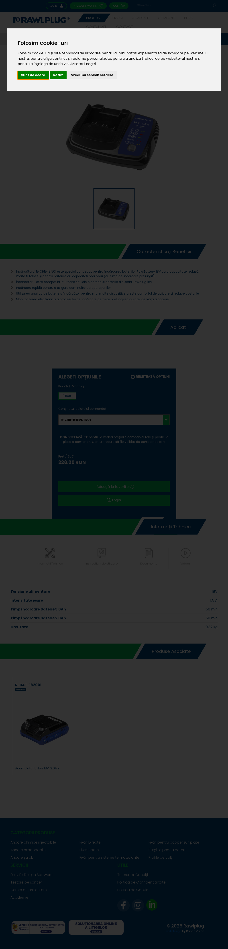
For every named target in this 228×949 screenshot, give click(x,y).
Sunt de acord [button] (33, 75)
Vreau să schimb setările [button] (92, 75)
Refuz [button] (58, 75)
